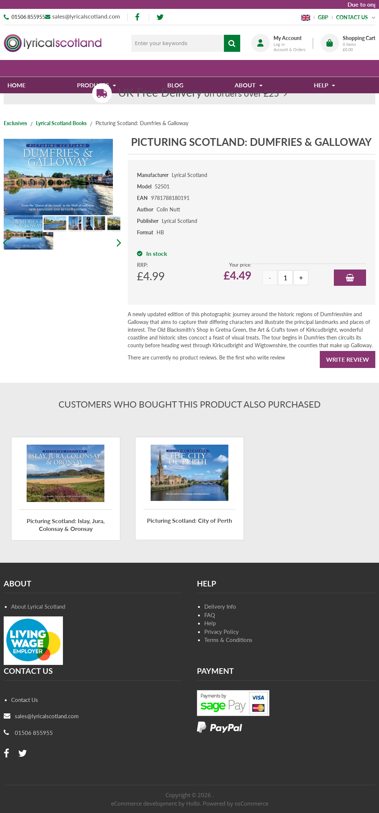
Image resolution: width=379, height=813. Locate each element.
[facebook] (138, 17)
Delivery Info (220, 606)
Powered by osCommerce (235, 803)
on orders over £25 (198, 93)
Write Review (347, 359)
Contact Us (24, 699)
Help (210, 623)
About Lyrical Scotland (38, 606)
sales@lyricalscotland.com (86, 16)
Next (118, 243)
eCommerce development (144, 803)
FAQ (209, 615)
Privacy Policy (221, 631)
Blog (176, 68)
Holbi (193, 803)
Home (20, 68)
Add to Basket (350, 278)
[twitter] (160, 17)
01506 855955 (28, 17)
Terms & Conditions (228, 639)
